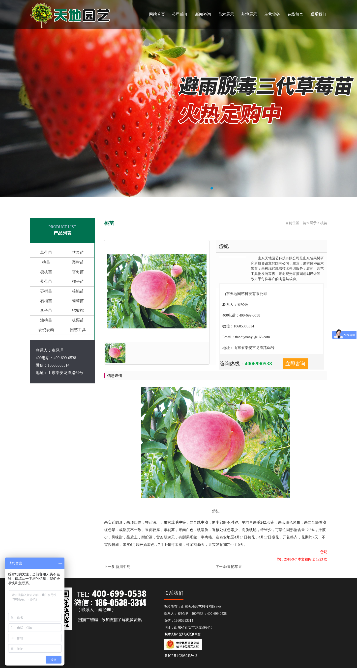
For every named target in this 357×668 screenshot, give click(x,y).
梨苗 (130, 204)
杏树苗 (78, 272)
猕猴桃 (78, 310)
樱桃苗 (101, 204)
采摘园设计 (274, 204)
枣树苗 (46, 291)
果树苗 (90, 204)
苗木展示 (226, 14)
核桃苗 (189, 204)
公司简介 (180, 14)
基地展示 (249, 14)
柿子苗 (159, 204)
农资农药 (46, 330)
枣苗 (179, 204)
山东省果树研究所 (28, 204)
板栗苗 (78, 320)
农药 (224, 204)
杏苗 (138, 204)
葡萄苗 (200, 204)
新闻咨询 (203, 14)
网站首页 (157, 14)
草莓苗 (46, 252)
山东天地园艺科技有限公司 (63, 204)
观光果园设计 (254, 204)
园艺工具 (236, 204)
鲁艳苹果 (234, 567)
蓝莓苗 (147, 204)
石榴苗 (170, 204)
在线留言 (295, 14)
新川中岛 (123, 567)
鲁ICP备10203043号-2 (180, 656)
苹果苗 (113, 204)
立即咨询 (295, 363)
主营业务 (272, 14)
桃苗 (122, 204)
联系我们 (318, 14)
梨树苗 (78, 262)
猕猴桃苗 (213, 204)
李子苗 (46, 310)
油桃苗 (46, 320)
